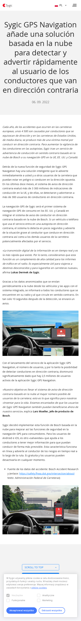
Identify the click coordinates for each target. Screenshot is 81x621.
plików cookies (39, 587)
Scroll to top (41, 567)
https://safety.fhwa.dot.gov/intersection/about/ (47, 473)
